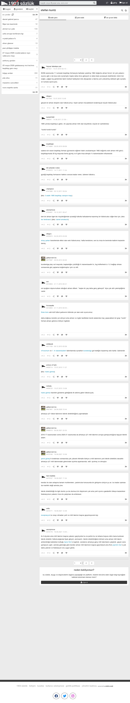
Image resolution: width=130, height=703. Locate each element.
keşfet (30, 9)
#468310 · (56, 430)
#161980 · (56, 191)
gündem (18, 9)
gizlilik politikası (73, 686)
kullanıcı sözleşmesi (55, 686)
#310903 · (56, 284)
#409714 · (56, 367)
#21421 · (56, 69)
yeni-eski (79, 17)
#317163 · (56, 346)
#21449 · (56, 98)
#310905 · (57, 308)
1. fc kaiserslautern (59, 351)
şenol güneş (45, 459)
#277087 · (56, 260)
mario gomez (49, 372)
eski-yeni (52, 17)
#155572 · (56, 170)
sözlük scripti (109, 686)
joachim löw (117, 545)
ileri (35, 14)
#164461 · (56, 212)
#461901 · (56, 409)
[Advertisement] (84, 39)
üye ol (123, 3)
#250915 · (56, 236)
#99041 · (56, 119)
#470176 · (57, 532)
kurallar (40, 686)
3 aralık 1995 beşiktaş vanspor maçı (58, 195)
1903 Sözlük (17, 2)
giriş (114, 3)
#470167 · (56, 478)
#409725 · (56, 388)
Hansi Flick (68, 542)
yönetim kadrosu (89, 686)
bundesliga (87, 351)
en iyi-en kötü (110, 17)
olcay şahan (45, 240)
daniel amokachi (62, 219)
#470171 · (56, 511)
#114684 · (56, 146)
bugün (7, 9)
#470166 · (56, 454)
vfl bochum (45, 351)
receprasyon (45, 515)
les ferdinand (46, 219)
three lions (45, 312)
